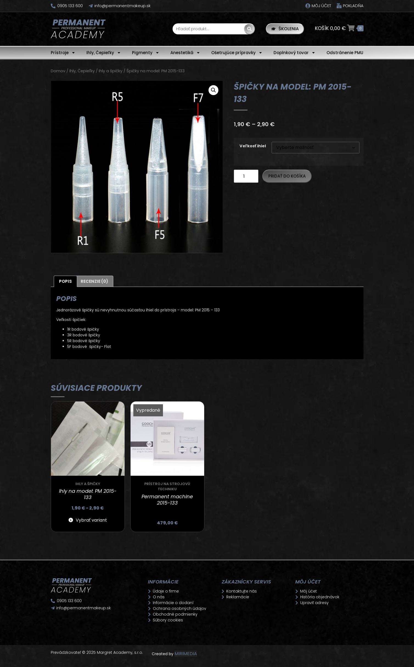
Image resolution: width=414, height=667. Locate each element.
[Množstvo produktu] (246, 176)
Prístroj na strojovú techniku (167, 486)
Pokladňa (353, 6)
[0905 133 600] (53, 5)
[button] (213, 90)
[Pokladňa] (339, 5)
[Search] (247, 28)
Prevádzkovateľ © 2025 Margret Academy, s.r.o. (97, 652)
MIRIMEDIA (185, 654)
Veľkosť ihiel (253, 146)
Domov (58, 71)
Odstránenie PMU (344, 53)
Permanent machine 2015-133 (167, 499)
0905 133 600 (70, 6)
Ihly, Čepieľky (103, 52)
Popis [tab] (65, 281)
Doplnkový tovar (295, 52)
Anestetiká (185, 52)
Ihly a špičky (110, 71)
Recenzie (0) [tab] (94, 281)
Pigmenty (145, 52)
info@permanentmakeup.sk (123, 6)
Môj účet (321, 6)
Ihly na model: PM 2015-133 (88, 494)
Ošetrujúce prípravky (237, 52)
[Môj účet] (307, 5)
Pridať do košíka (287, 176)
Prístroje (63, 52)
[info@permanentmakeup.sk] (91, 5)
